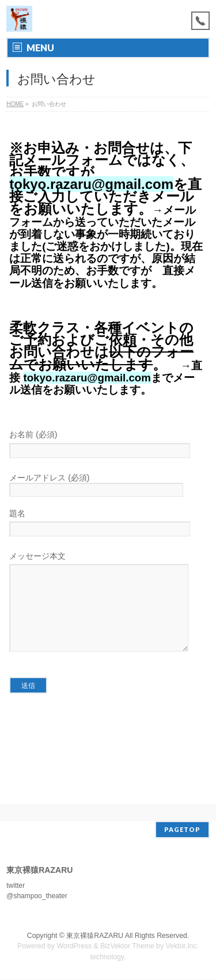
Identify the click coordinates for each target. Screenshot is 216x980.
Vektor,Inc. (182, 947)
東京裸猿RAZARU (94, 936)
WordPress (74, 947)
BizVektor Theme (127, 947)
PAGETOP (182, 830)
